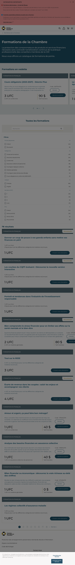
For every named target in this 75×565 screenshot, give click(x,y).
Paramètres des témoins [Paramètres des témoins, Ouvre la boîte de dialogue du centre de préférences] (57, 556)
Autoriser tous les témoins (56, 561)
